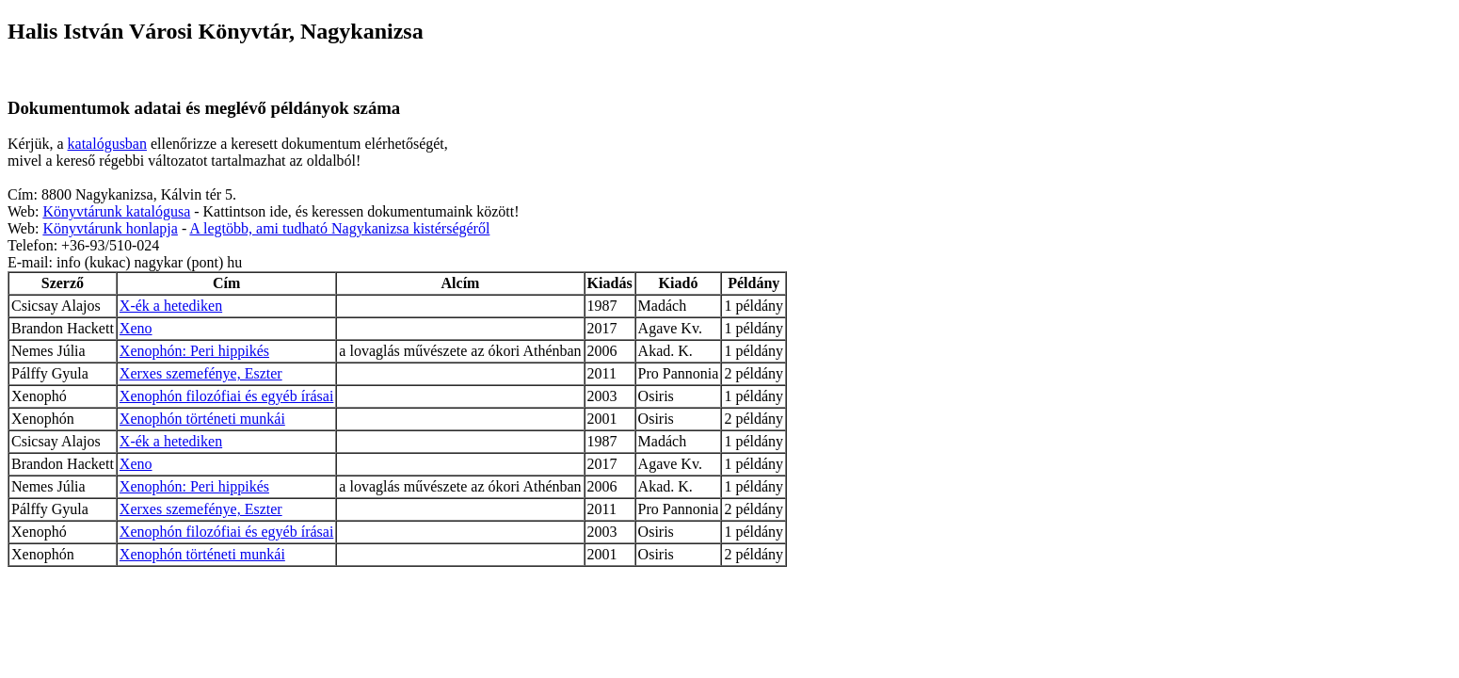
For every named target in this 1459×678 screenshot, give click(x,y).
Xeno (136, 328)
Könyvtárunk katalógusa (116, 211)
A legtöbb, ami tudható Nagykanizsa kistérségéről (339, 228)
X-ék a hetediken (171, 306)
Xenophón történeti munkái (202, 419)
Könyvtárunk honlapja (110, 228)
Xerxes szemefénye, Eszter (201, 373)
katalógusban (107, 144)
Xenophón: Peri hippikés (194, 351)
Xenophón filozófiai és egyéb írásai (226, 396)
